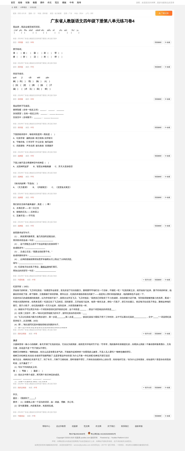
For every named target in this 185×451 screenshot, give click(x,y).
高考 (79, 2)
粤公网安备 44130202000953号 (102, 434)
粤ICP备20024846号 (77, 434)
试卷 (27, 2)
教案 (35, 2)
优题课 (75, 426)
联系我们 (125, 426)
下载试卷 (164, 13)
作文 (50, 2)
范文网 (86, 426)
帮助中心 (46, 426)
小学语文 (23, 7)
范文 (57, 2)
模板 (64, 2)
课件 (42, 2)
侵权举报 (139, 426)
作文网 (98, 426)
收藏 (167, 42)
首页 (13, 2)
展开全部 (147, 280)
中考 (72, 2)
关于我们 (111, 426)
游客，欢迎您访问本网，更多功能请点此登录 (155, 2)
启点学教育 (61, 426)
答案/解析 (158, 42)
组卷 (20, 2)
